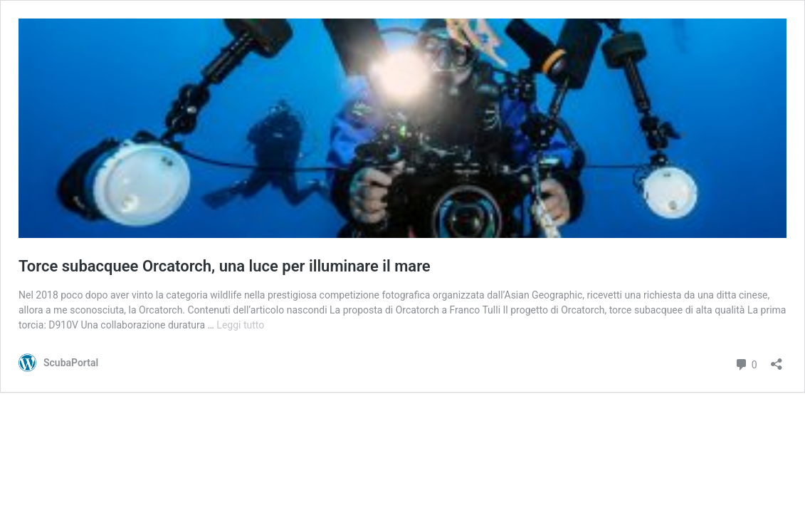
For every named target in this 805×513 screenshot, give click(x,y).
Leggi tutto (240, 325)
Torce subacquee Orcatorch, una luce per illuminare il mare (225, 266)
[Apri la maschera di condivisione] (776, 359)
